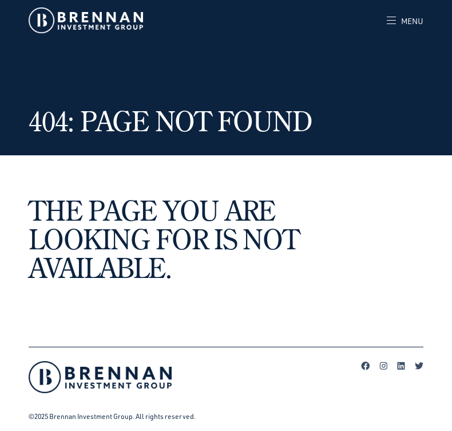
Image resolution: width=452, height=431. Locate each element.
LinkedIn (401, 365)
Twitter (418, 365)
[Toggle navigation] (400, 20)
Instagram (383, 365)
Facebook (365, 365)
